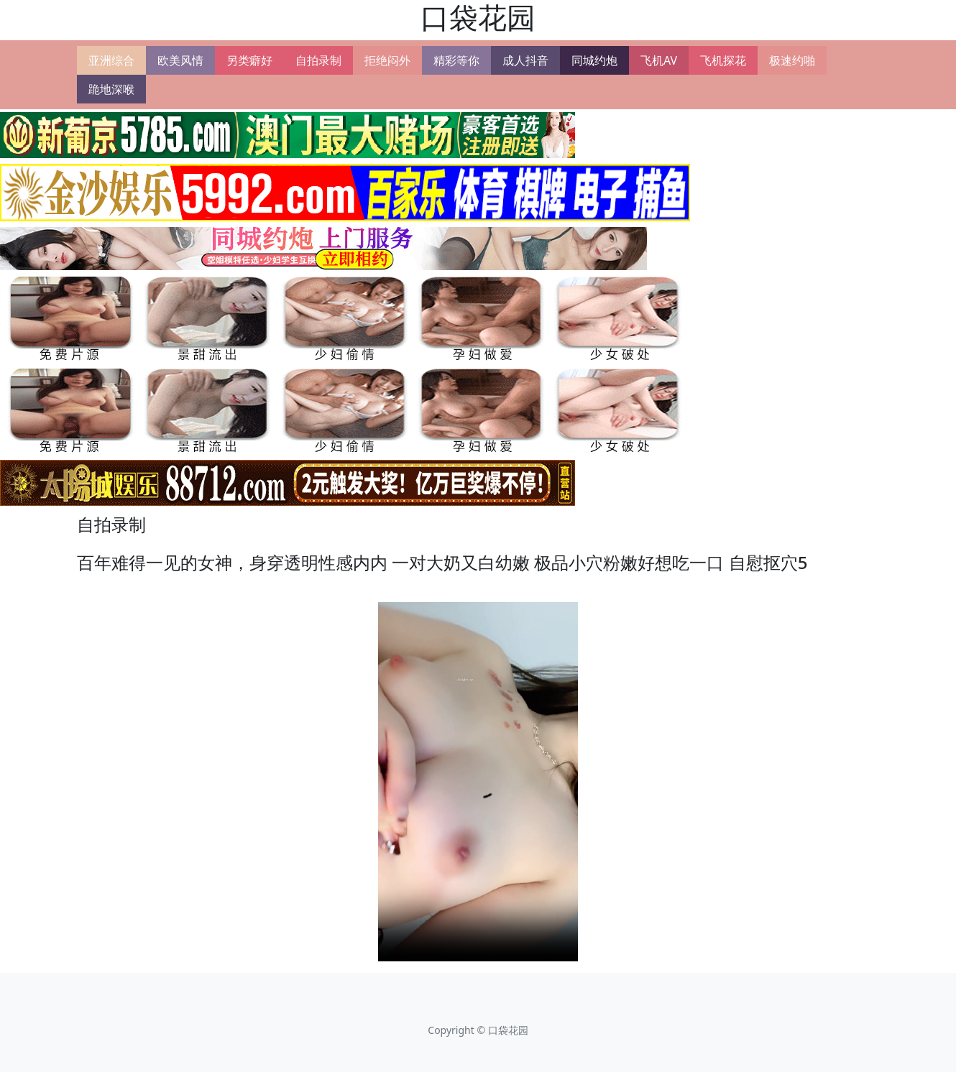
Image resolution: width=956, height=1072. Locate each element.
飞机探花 (723, 60)
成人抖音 (525, 60)
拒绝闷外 (387, 60)
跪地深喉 (111, 89)
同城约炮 (594, 60)
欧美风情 (180, 60)
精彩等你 (456, 60)
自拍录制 (318, 60)
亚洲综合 (111, 60)
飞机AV (658, 60)
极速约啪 (792, 60)
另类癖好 (249, 60)
